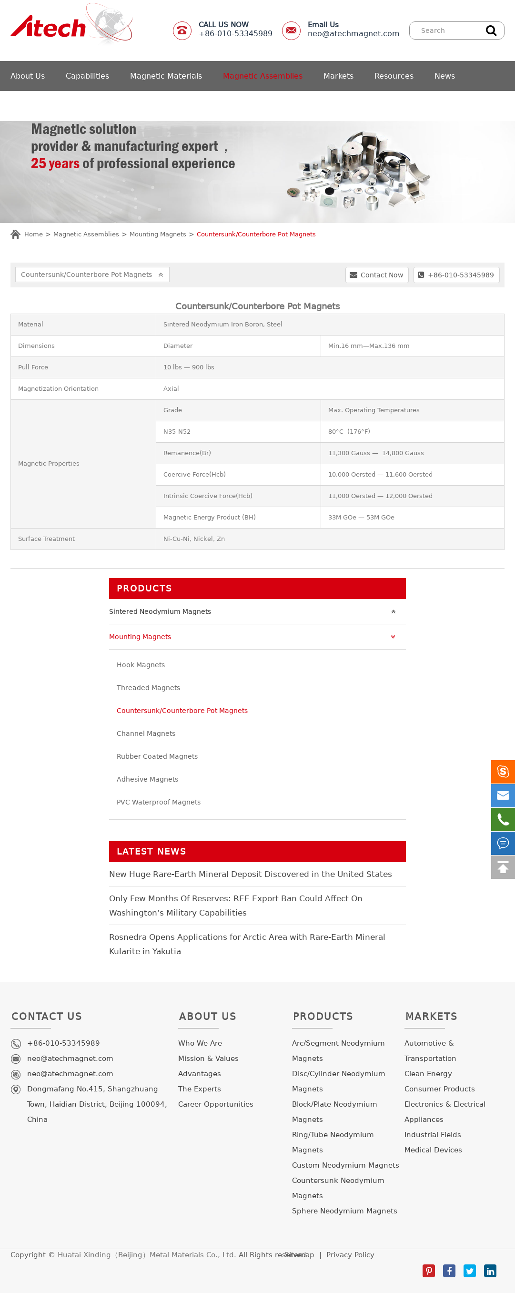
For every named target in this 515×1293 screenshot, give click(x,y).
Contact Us (46, 1019)
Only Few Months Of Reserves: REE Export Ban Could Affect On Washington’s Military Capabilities (236, 905)
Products (144, 588)
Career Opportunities (215, 1104)
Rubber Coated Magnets (157, 756)
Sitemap (299, 1255)
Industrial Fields (432, 1134)
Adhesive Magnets (147, 779)
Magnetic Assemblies (263, 76)
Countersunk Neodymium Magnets (338, 1188)
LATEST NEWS (151, 851)
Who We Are (200, 1043)
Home (33, 234)
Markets (338, 76)
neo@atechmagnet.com (354, 29)
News (444, 76)
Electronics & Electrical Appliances (444, 1112)
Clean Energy (428, 1073)
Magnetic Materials (166, 76)
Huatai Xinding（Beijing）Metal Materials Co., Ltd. (147, 1255)
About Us (27, 76)
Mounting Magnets (158, 234)
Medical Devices (433, 1150)
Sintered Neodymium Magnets (254, 611)
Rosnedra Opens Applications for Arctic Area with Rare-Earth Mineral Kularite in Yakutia (247, 944)
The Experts (199, 1089)
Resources (394, 76)
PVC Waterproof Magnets (159, 802)
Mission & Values (208, 1058)
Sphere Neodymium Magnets (344, 1211)
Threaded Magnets (148, 688)
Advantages (199, 1073)
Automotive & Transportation (430, 1051)
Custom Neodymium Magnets (345, 1165)
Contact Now (376, 275)
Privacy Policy (350, 1255)
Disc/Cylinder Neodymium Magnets (338, 1081)
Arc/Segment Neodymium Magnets (338, 1051)
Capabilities (87, 76)
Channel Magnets (146, 733)
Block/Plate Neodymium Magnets (334, 1112)
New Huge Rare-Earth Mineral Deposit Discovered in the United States (250, 874)
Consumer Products (439, 1089)
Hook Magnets (141, 665)
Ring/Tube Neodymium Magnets (333, 1142)
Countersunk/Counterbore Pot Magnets (256, 234)
